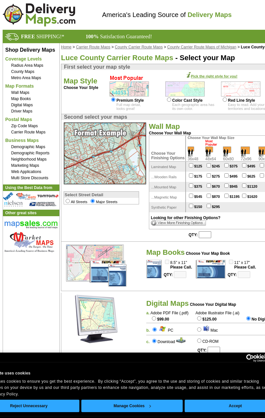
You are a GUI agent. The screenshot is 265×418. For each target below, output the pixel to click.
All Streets (79, 202)
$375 (233, 166)
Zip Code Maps (24, 126)
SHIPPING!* (42, 36)
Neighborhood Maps (29, 159)
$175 (198, 176)
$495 (251, 166)
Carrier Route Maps (28, 132)
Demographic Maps (28, 147)
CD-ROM (210, 341)
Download (166, 342)
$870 (216, 197)
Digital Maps (22, 105)
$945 (233, 186)
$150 (198, 207)
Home (66, 47)
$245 (216, 166)
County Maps (22, 71)
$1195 (235, 197)
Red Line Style (241, 100)
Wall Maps (20, 92)
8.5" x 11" (178, 262)
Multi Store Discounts (29, 178)
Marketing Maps (25, 165)
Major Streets (106, 202)
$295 (216, 207)
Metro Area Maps (26, 78)
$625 (251, 176)
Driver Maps (21, 111)
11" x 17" (242, 262)
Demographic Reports (30, 153)
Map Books (21, 98)
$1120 (252, 186)
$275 (216, 176)
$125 (198, 166)
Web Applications (26, 171)
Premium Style (130, 100)
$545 (198, 197)
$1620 (252, 197)
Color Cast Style (187, 100)
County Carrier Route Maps (139, 47)
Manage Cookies (132, 406)
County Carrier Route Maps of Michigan (201, 47)
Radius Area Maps (27, 65)
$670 (216, 186)
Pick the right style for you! (214, 76)
